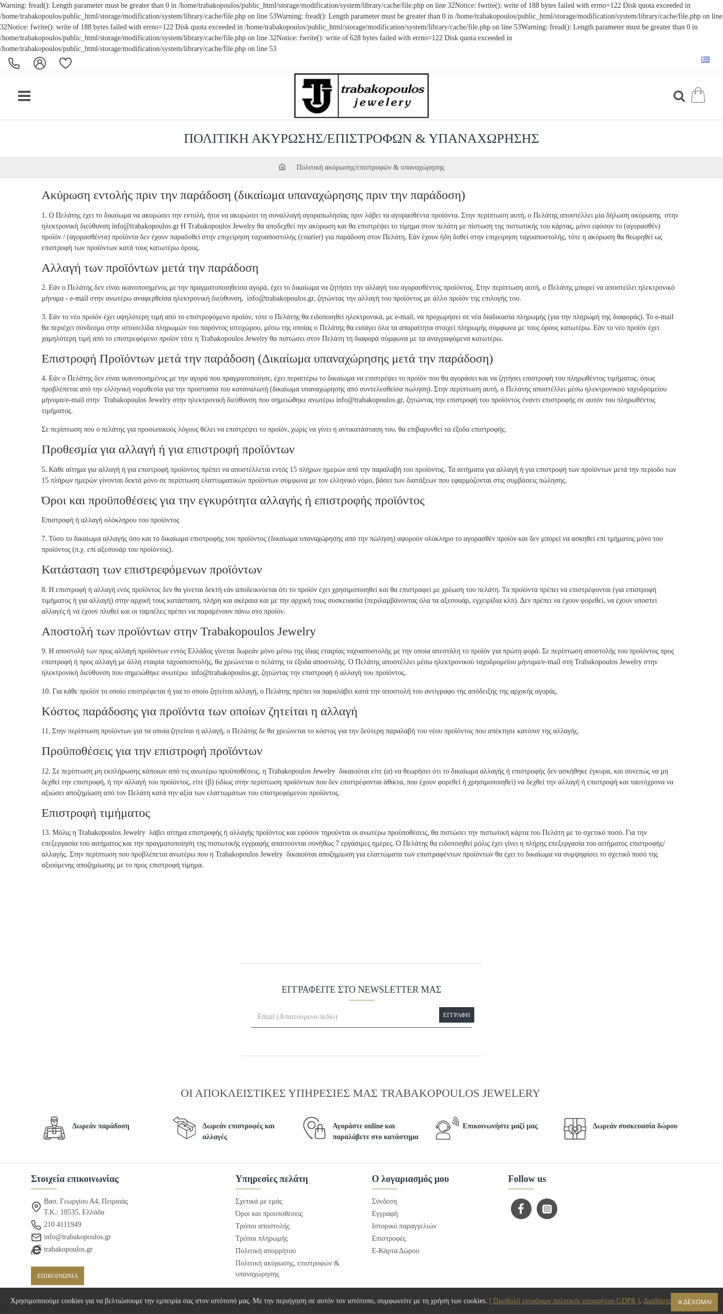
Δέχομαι (697, 1302)
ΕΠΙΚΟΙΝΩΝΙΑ (57, 1276)
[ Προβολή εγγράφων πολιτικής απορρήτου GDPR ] (564, 1301)
